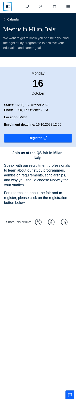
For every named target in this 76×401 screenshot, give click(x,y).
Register (38, 138)
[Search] (26, 6)
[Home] (7, 6)
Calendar (10, 19)
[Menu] (68, 6)
